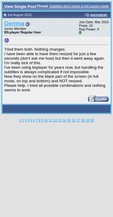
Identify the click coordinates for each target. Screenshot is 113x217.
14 (64, 120)
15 (69, 120)
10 (46, 120)
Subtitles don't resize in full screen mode (79, 6)
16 (73, 120)
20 (92, 120)
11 (50, 120)
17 (78, 120)
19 (87, 120)
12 (55, 120)
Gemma (14, 23)
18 (83, 120)
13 (59, 120)
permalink (98, 15)
